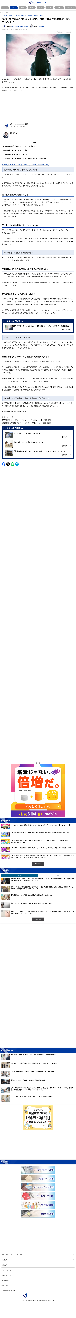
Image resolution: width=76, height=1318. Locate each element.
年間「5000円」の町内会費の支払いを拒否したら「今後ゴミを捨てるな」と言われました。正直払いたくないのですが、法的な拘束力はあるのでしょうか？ (42, 887)
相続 (22, 7)
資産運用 (70, 7)
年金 (40, 7)
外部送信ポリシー (7, 1275)
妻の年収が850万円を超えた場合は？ (17, 150)
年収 (13, 7)
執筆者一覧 (4, 1285)
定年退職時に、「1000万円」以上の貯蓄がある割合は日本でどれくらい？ (32, 895)
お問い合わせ (5, 1280)
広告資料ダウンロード (8, 1290)
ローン (59, 7)
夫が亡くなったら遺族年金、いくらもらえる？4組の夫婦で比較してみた (32, 903)
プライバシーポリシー (8, 1270)
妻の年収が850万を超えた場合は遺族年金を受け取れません (25, 158)
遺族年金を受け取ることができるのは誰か (18, 146)
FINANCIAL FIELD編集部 (20, 26)
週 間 (19, 875)
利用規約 (4, 1265)
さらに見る (38, 863)
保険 (49, 7)
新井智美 (41, 26)
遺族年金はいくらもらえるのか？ (15, 154)
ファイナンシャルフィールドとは (11, 1254)
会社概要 (4, 1259)
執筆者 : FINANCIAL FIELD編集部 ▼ (20, 124)
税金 (31, 7)
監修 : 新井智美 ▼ (15, 133)
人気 (5, 7)
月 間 (57, 875)
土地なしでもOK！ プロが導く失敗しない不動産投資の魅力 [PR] (22, 15)
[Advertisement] (38, 107)
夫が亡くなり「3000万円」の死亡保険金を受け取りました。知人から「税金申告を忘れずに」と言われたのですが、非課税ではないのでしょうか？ (42, 912)
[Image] (38, 2)
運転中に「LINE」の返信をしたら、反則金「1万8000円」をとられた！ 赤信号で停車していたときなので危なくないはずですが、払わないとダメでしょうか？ (42, 879)
